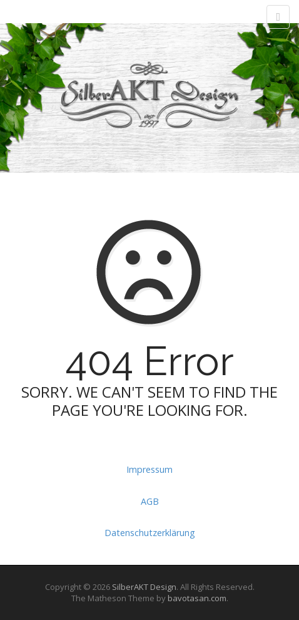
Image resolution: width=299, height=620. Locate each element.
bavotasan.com (197, 598)
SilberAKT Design (144, 586)
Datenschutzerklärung (149, 533)
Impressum (149, 469)
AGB (150, 501)
